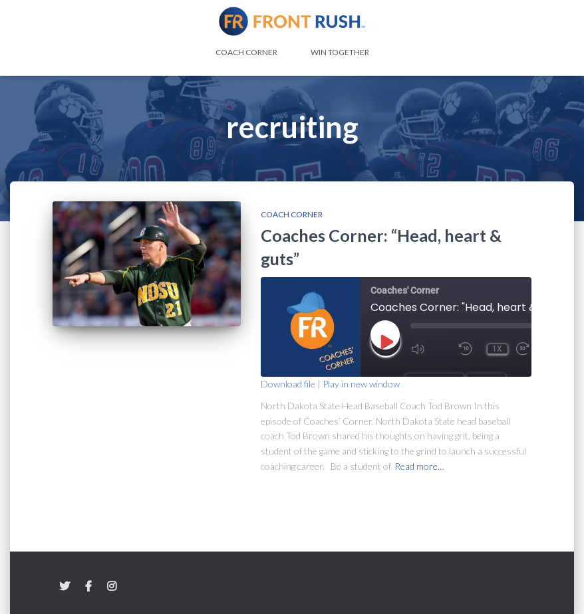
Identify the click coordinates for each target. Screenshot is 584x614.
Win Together (340, 52)
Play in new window (361, 383)
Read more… (419, 466)
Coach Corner (246, 52)
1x (497, 349)
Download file (288, 383)
